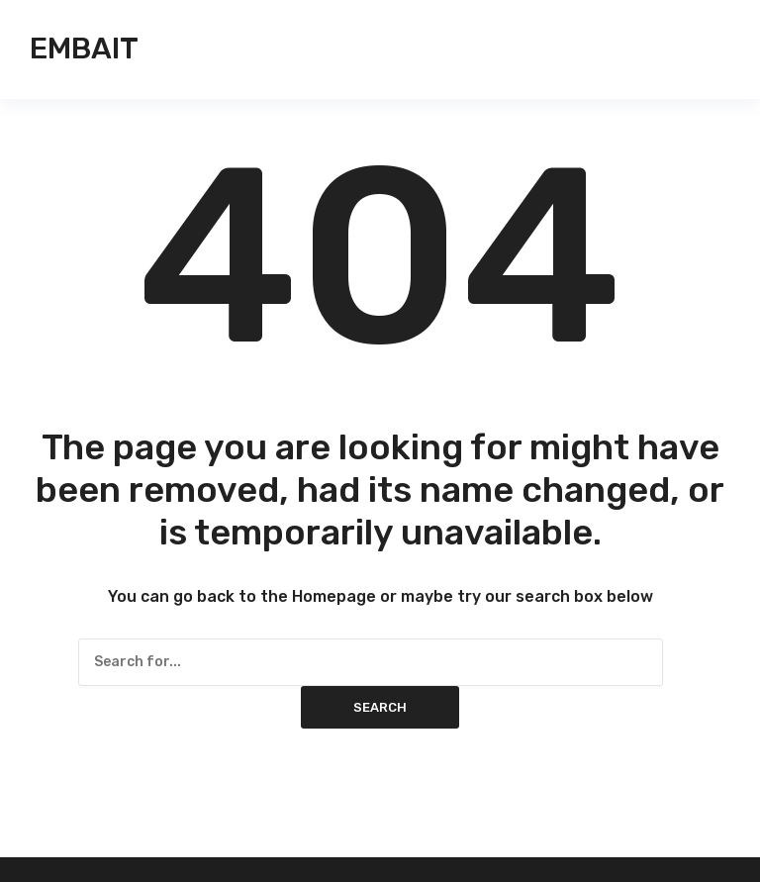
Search (380, 707)
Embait (84, 48)
